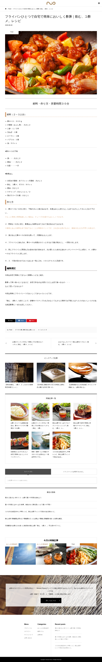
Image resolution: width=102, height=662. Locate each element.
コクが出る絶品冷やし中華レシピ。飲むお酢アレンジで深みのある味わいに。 (30, 511)
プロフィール (28, 628)
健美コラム (40, 631)
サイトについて (28, 634)
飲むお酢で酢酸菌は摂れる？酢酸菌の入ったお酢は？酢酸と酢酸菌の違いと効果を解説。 (34, 518)
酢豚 (24, 330)
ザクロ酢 (19, 330)
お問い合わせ (28, 638)
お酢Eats (39, 634)
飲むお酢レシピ (30, 330)
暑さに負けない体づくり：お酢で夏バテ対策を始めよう (23, 497)
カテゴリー (27, 631)
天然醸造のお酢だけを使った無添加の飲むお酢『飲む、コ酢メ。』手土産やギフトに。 (33, 525)
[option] (20, 554)
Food (10, 330)
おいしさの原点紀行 (43, 628)
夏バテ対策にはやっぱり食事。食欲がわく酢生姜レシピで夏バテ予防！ (28, 504)
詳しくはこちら (51, 600)
